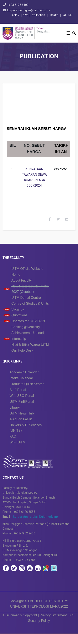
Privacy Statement (53, 615)
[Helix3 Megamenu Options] (68, 33)
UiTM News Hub (22, 413)
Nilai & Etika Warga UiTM (30, 344)
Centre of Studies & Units (30, 303)
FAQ (13, 436)
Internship (18, 338)
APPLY (15, 15)
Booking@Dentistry (25, 327)
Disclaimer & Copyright (20, 615)
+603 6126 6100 (17, 4)
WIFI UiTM (17, 442)
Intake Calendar (21, 378)
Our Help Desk (22, 350)
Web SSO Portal (22, 396)
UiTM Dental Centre (26, 297)
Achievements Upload (27, 333)
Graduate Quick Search (27, 384)
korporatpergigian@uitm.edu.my (28, 10)
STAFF (54, 15)
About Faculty (21, 280)
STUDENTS (38, 15)
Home (15, 274)
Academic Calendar (24, 372)
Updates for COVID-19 (28, 321)
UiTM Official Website (27, 268)
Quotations (19, 315)
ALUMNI (68, 15)
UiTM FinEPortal (22, 401)
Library (15, 407)
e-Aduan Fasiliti (21, 419)
